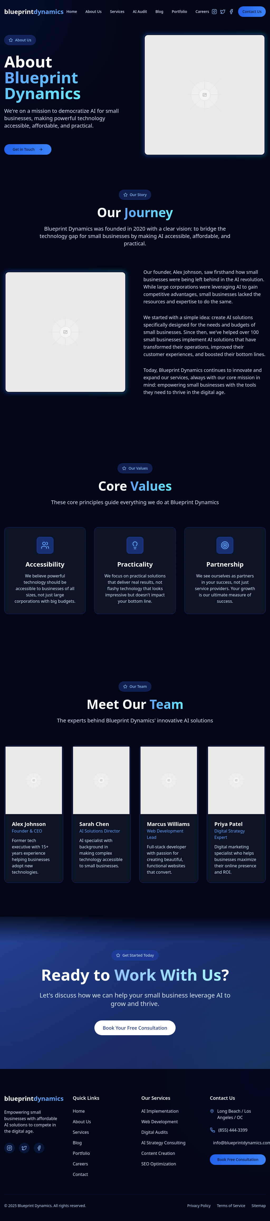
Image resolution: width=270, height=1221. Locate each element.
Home (71, 11)
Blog (159, 11)
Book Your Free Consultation (135, 1028)
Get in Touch (28, 149)
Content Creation (158, 1153)
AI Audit (140, 11)
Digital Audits (154, 1132)
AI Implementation (160, 1111)
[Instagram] (214, 11)
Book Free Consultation (237, 1159)
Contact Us (252, 11)
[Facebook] (231, 11)
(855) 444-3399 (232, 1130)
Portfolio (179, 11)
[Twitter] (222, 11)
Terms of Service (231, 1205)
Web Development (159, 1122)
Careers (202, 11)
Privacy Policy (198, 1205)
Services (117, 11)
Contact (80, 1174)
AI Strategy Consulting (163, 1143)
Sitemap (259, 1205)
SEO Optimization (158, 1164)
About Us (93, 11)
